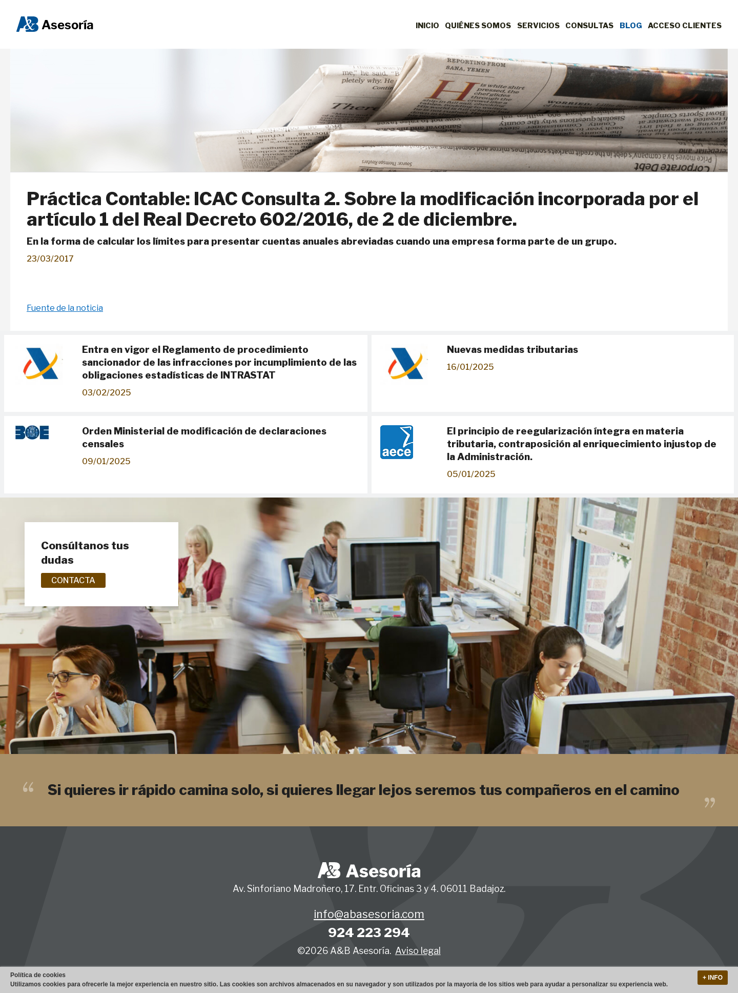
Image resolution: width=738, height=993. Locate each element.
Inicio (427, 25)
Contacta (73, 580)
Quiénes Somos (478, 25)
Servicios (538, 25)
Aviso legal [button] (418, 950)
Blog (631, 25)
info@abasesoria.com (369, 914)
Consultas (589, 25)
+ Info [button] (713, 977)
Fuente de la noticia (65, 308)
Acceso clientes (685, 25)
